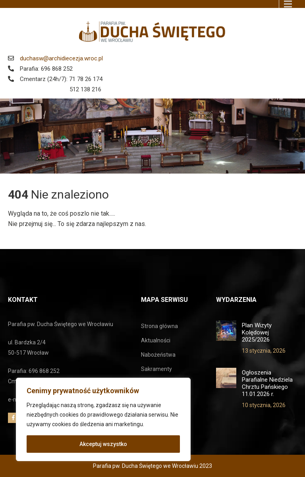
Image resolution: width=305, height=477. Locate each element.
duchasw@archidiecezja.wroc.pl (61, 58)
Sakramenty (156, 369)
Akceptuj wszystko (103, 444)
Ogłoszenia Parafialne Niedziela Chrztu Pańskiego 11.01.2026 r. (267, 383)
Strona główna (159, 326)
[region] (103, 419)
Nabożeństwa (158, 354)
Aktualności (155, 340)
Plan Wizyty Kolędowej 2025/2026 (257, 332)
